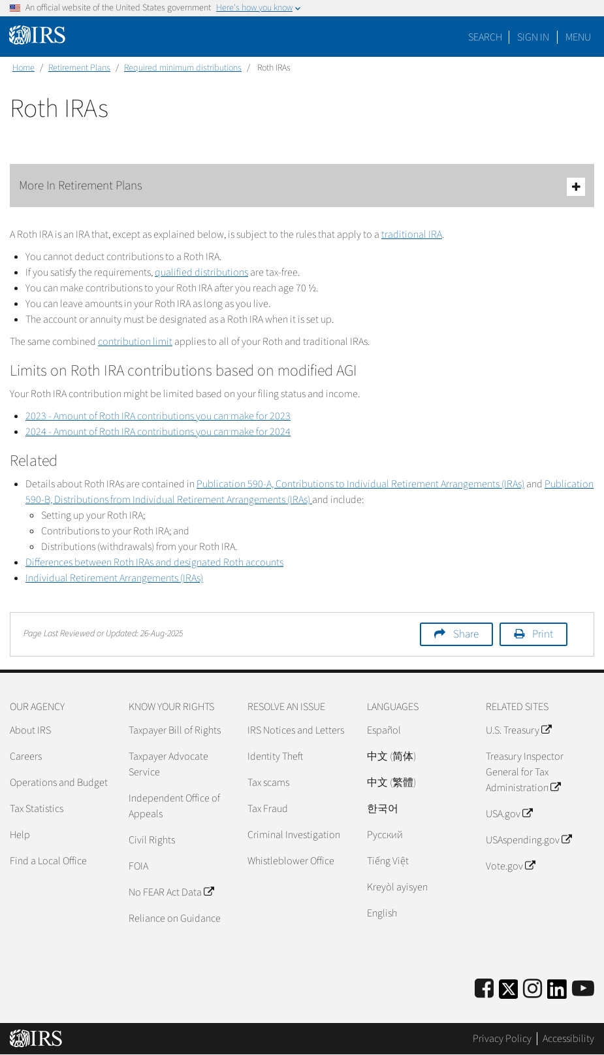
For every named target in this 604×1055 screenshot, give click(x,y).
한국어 (382, 809)
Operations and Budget (59, 782)
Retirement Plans (79, 67)
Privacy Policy (502, 1038)
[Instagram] (532, 989)
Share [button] (466, 634)
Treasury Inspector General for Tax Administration (525, 772)
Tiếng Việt (388, 861)
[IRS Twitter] (508, 993)
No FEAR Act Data (171, 892)
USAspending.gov (528, 840)
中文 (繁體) (391, 782)
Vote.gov (510, 866)
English (382, 913)
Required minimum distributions (183, 67)
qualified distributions (201, 272)
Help (20, 835)
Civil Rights (152, 840)
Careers (26, 756)
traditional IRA (411, 234)
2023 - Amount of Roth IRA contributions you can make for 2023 (158, 416)
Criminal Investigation (293, 835)
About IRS (30, 730)
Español (384, 730)
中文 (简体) (391, 756)
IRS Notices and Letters (295, 730)
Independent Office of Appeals (174, 806)
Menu (578, 37)
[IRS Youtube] (583, 989)
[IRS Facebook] (484, 989)
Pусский (385, 835)
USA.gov (509, 814)
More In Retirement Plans (302, 186)
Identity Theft (275, 756)
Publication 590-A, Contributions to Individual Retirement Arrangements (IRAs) (360, 484)
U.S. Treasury (518, 730)
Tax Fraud (267, 809)
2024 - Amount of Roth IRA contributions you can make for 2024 (158, 432)
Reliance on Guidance (175, 918)
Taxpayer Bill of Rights (175, 730)
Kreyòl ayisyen (397, 887)
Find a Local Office (48, 861)
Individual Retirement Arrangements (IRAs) (114, 578)
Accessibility (568, 1038)
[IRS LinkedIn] (557, 993)
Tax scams (268, 782)
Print (542, 634)
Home (23, 67)
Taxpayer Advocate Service (168, 764)
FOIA (138, 866)
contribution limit (135, 341)
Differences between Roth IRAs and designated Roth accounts (154, 562)
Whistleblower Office (290, 861)
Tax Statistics (36, 809)
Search (485, 37)
